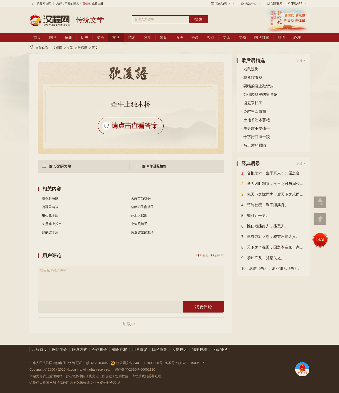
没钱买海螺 (50, 198)
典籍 (210, 38)
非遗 (281, 38)
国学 (53, 38)
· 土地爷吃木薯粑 (255, 120)
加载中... (130, 324)
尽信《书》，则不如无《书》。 (271, 269)
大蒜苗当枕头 (141, 198)
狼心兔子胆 (50, 215)
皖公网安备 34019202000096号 (136, 363)
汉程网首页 (44, 3)
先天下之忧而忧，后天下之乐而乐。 (273, 195)
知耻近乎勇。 (255, 216)
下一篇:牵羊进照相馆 (150, 166)
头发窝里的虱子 (142, 232)
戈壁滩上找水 (52, 224)
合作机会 (99, 350)
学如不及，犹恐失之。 (263, 258)
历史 (84, 38)
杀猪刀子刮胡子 (142, 207)
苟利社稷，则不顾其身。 (264, 205)
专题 (242, 38)
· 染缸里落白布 (253, 111)
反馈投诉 (179, 350)
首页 (37, 38)
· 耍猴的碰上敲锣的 (257, 86)
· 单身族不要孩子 (255, 128)
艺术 (132, 38)
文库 (226, 38)
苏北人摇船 (139, 215)
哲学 (147, 38)
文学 (116, 38)
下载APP (297, 3)
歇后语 (82, 48)
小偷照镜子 (139, 224)
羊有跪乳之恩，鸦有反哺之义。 (270, 237)
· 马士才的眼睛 (253, 145)
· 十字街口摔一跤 (255, 137)
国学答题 (261, 38)
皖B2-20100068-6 (191, 363)
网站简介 (59, 350)
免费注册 (97, 3)
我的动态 (222, 3)
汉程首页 (39, 350)
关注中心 (251, 3)
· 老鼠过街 (249, 69)
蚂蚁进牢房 (50, 232)
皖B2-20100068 (97, 363)
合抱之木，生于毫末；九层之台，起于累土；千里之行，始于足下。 (273, 173)
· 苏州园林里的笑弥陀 (259, 94)
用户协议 (139, 350)
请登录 (86, 3)
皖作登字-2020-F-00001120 (135, 369)
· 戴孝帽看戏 (251, 78)
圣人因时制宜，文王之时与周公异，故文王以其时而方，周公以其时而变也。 (273, 184)
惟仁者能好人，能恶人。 (264, 226)
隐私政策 (159, 350)
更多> (300, 60)
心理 (297, 38)
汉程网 (57, 48)
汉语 (100, 38)
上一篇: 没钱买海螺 (56, 166)
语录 (195, 38)
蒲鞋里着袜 (50, 207)
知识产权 (119, 350)
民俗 (69, 38)
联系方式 (79, 350)
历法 (179, 38)
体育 (163, 38)
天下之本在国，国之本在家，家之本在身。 (273, 248)
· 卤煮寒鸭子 (251, 103)
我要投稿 (276, 3)
